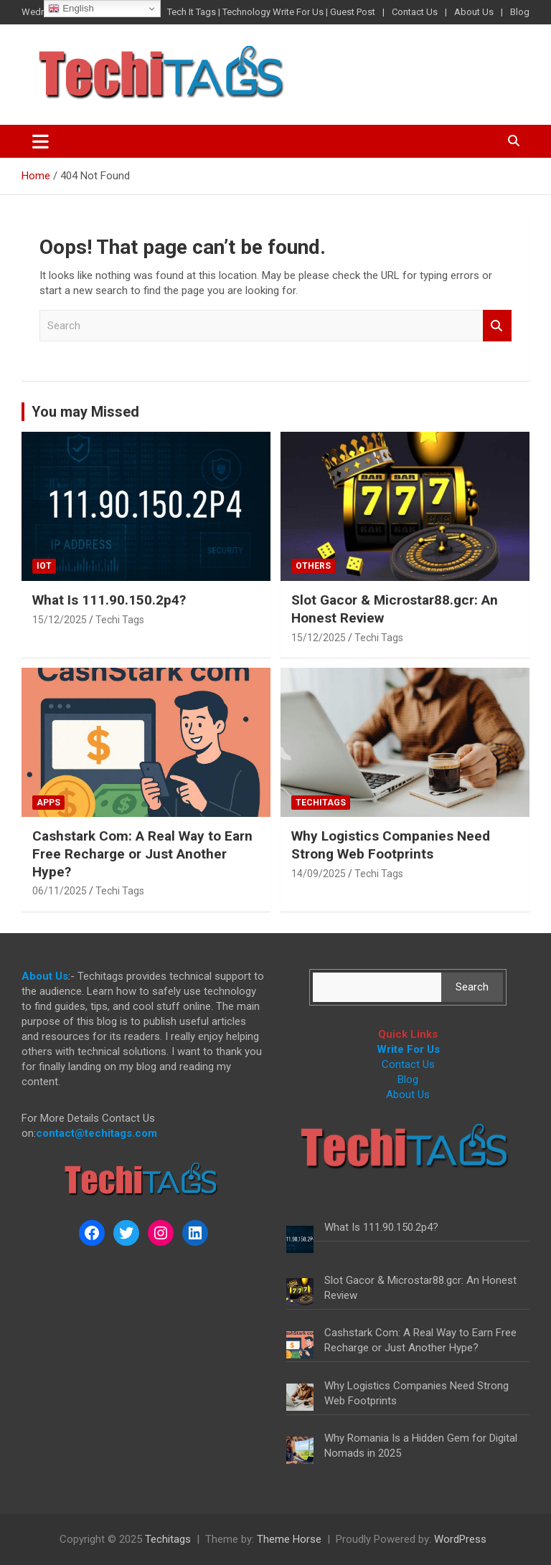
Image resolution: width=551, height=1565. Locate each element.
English (70, 8)
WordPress (460, 1539)
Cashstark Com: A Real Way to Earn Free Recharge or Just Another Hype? (142, 853)
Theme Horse (289, 1539)
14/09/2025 (318, 873)
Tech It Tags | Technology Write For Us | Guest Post (271, 11)
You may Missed (85, 411)
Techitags (321, 803)
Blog (519, 11)
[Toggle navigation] (41, 141)
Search (497, 326)
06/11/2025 (59, 891)
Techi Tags (119, 619)
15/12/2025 (59, 619)
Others (313, 566)
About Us (474, 11)
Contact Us (415, 11)
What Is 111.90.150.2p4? (109, 600)
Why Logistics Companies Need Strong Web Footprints (390, 845)
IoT (44, 566)
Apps (48, 803)
